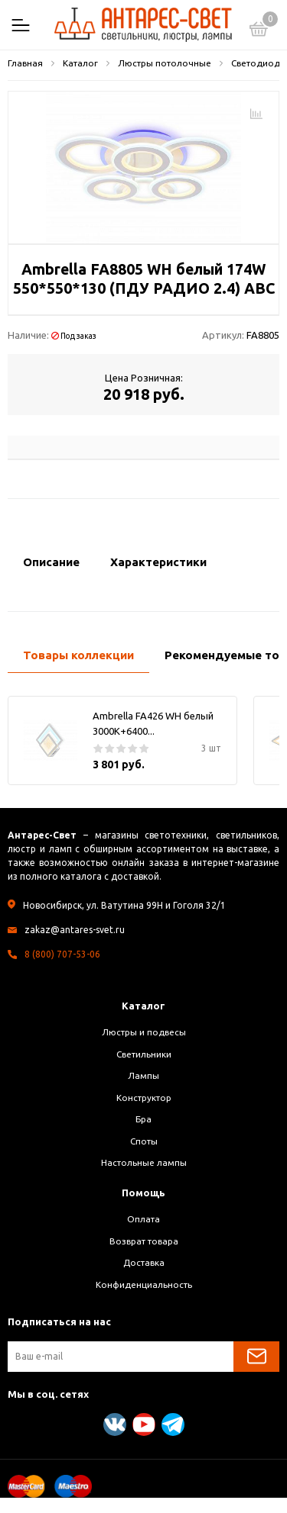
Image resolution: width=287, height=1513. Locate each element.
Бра (143, 1119)
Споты (144, 1141)
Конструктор (143, 1098)
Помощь (143, 1192)
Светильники (143, 1054)
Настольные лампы (144, 1162)
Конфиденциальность (144, 1284)
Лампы (143, 1075)
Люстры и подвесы (144, 1032)
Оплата (143, 1219)
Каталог (143, 1005)
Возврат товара (143, 1241)
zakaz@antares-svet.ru (74, 930)
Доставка (144, 1262)
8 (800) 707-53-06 (62, 954)
